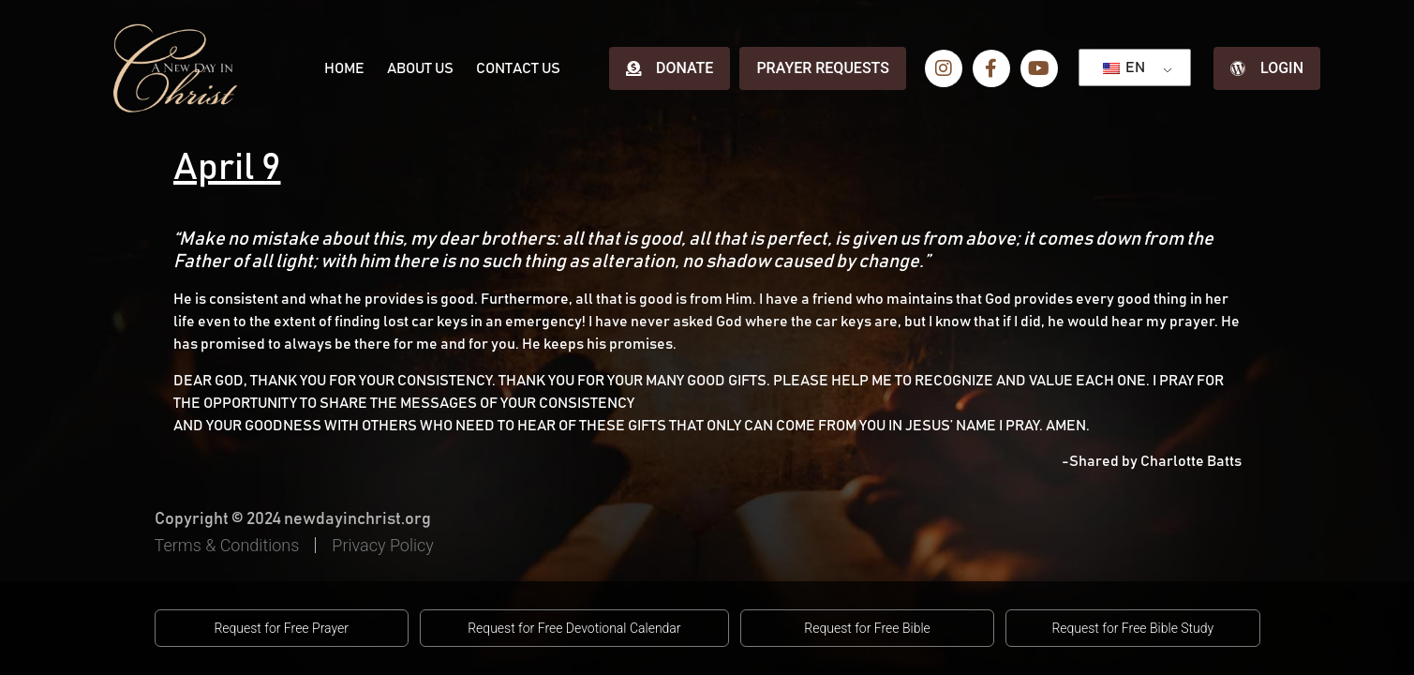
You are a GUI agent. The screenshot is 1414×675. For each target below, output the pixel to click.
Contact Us (518, 68)
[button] (282, 628)
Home (344, 68)
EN (1124, 67)
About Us (420, 68)
